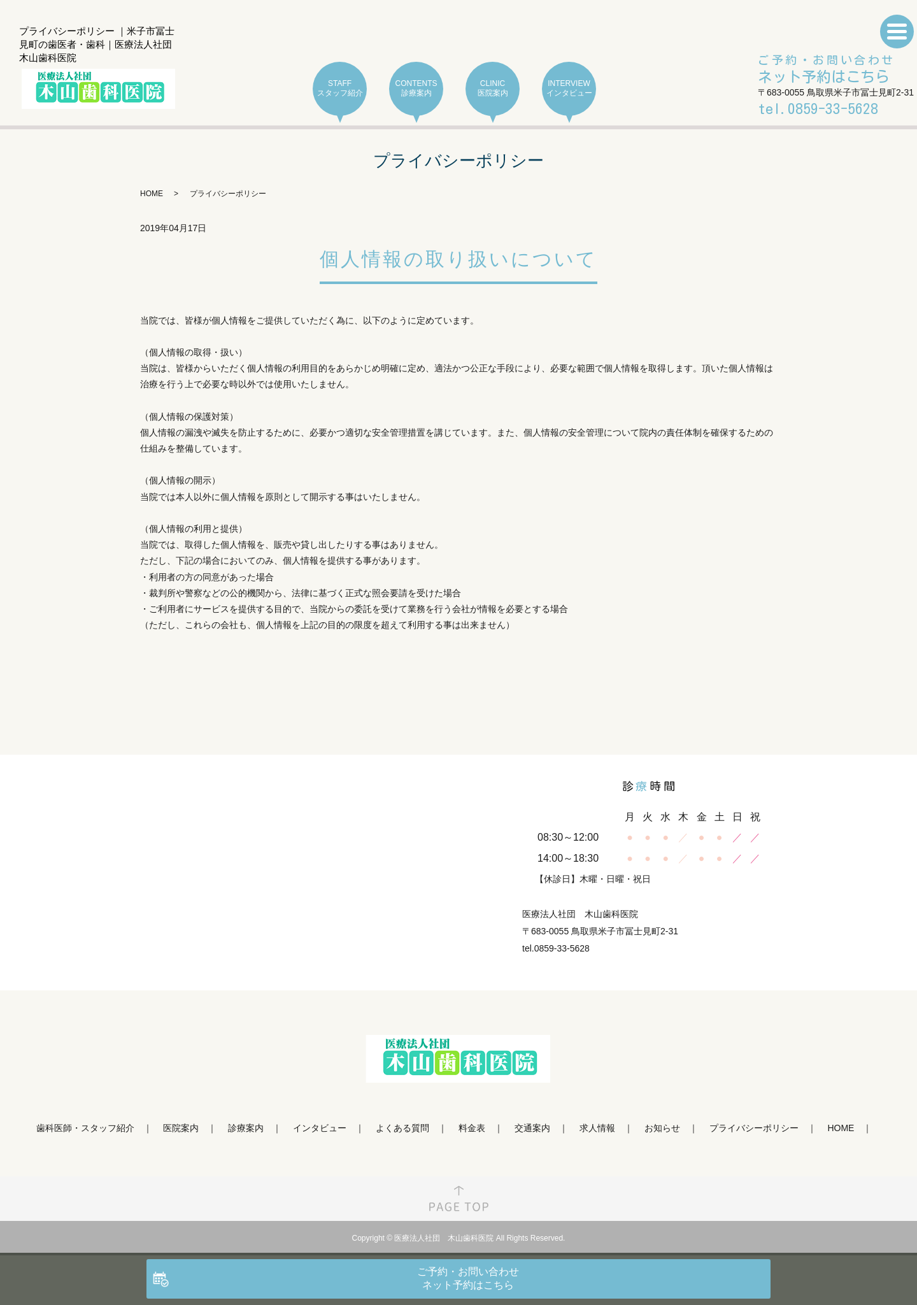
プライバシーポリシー (754, 1128)
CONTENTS (416, 89)
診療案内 (246, 1128)
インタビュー (319, 1128)
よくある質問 (402, 1128)
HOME (151, 193)
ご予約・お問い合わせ (826, 70)
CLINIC (493, 89)
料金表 (471, 1128)
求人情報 (597, 1128)
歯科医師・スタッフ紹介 (85, 1128)
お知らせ (662, 1128)
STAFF (340, 89)
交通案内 (532, 1128)
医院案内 (181, 1128)
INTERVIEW (569, 89)
